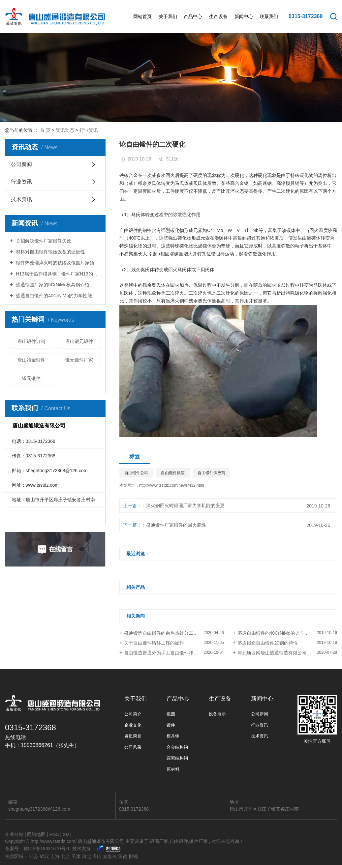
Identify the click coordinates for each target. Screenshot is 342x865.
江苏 (34, 856)
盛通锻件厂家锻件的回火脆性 (176, 525)
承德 (122, 856)
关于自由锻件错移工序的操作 (154, 643)
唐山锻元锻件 (79, 341)
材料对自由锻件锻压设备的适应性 (50, 251)
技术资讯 (21, 199)
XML (67, 834)
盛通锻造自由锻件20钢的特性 (267, 643)
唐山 (97, 856)
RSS (54, 834)
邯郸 (133, 856)
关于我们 (168, 16)
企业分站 (14, 834)
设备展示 (217, 713)
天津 (75, 856)
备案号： (14, 848)
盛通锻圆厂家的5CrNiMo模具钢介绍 (52, 284)
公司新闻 (21, 164)
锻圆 (171, 713)
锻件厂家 (198, 841)
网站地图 (36, 834)
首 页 (45, 130)
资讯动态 (65, 130)
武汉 (44, 856)
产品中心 (193, 16)
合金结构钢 (177, 747)
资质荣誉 (132, 736)
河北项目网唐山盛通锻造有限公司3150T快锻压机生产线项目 (287, 652)
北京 (65, 856)
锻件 (171, 725)
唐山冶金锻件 (31, 359)
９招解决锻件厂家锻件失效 (43, 241)
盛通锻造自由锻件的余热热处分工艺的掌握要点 (172, 633)
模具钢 (173, 736)
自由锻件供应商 (211, 473)
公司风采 (132, 747)
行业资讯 (88, 130)
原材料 (173, 769)
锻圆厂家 (159, 841)
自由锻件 (179, 841)
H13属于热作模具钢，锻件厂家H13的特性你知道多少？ (58, 273)
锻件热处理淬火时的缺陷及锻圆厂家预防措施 (58, 262)
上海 (55, 856)
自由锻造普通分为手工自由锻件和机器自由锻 (170, 652)
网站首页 (142, 16)
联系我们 (269, 16)
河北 (86, 856)
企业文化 (132, 725)
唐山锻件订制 (31, 341)
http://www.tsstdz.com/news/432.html (171, 485)
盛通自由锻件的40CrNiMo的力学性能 (53, 295)
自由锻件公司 (136, 473)
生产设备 (218, 16)
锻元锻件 (31, 378)
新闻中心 (243, 16)
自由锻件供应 (173, 473)
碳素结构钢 (177, 758)
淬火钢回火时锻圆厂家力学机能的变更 (185, 505)
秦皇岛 (110, 856)
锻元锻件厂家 (79, 359)
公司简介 (132, 713)
